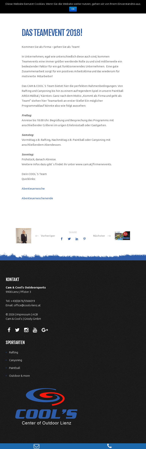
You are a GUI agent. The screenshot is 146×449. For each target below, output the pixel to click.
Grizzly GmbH (32, 318)
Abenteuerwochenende (37, 198)
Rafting (13, 352)
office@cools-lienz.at (27, 305)
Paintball (14, 367)
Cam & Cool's (14, 318)
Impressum (23, 314)
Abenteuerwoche (33, 188)
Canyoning (15, 360)
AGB (35, 314)
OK (73, 9)
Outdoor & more (19, 375)
